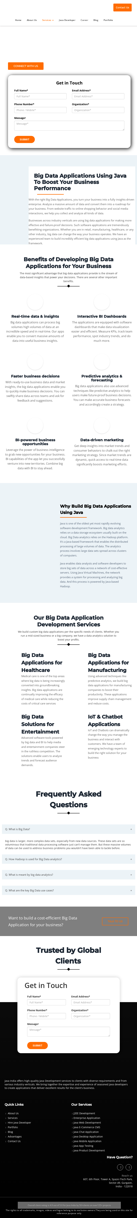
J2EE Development (84, 1113)
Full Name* (21, 90)
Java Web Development (87, 1122)
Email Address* (81, 90)
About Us (32, 20)
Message (20, 118)
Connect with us (26, 66)
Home (18, 20)
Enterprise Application (87, 1117)
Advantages (15, 1136)
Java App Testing (83, 1145)
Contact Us (122, 7)
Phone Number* (24, 104)
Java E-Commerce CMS (87, 1127)
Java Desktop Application (88, 1136)
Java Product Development (89, 1150)
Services (48, 20)
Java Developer (67, 20)
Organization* (80, 104)
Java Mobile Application (87, 1141)
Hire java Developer (19, 1122)
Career (84, 20)
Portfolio (108, 20)
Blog (95, 20)
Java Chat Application (86, 1131)
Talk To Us (115, 921)
